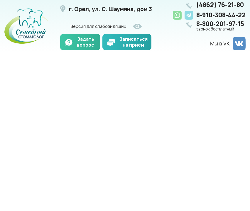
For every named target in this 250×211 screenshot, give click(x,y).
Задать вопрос (85, 42)
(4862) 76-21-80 (220, 5)
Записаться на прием (133, 42)
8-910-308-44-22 (221, 15)
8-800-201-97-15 (221, 26)
